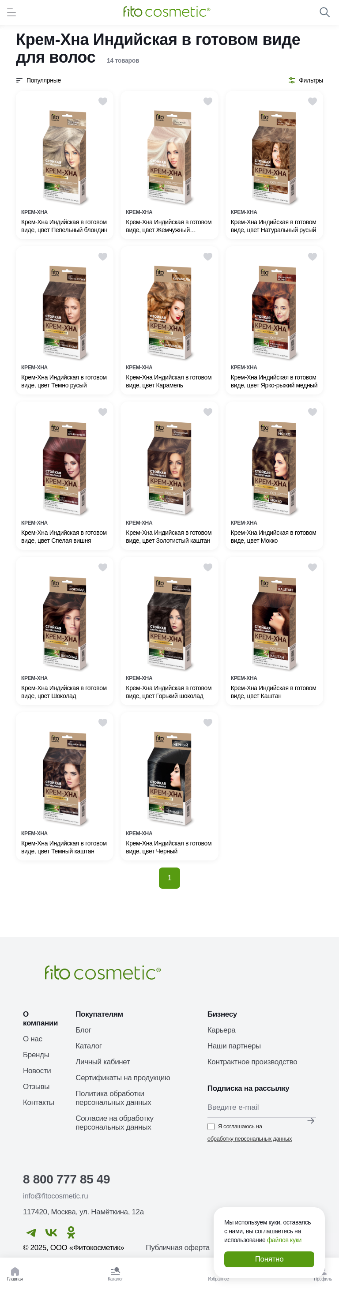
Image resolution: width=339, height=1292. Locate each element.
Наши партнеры (234, 1046)
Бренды (36, 1055)
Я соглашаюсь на (249, 1133)
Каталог (88, 1046)
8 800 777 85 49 (66, 1179)
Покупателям (99, 1014)
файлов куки (284, 1239)
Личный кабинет (102, 1062)
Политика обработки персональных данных (113, 1098)
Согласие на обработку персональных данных (114, 1122)
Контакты (38, 1102)
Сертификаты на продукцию (122, 1078)
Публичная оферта (178, 1247)
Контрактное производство (252, 1062)
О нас (32, 1039)
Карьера (221, 1030)
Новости (37, 1071)
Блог (83, 1030)
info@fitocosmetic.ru (55, 1196)
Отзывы (36, 1086)
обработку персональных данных (249, 1138)
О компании (40, 1018)
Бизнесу (222, 1014)
